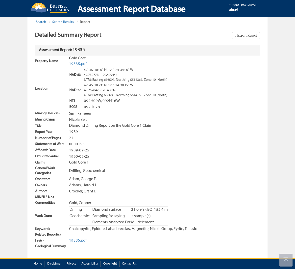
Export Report (246, 35)
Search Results (63, 22)
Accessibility (89, 264)
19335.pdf (78, 64)
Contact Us (129, 264)
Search (41, 22)
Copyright (110, 264)
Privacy (71, 264)
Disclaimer (54, 264)
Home (38, 264)
